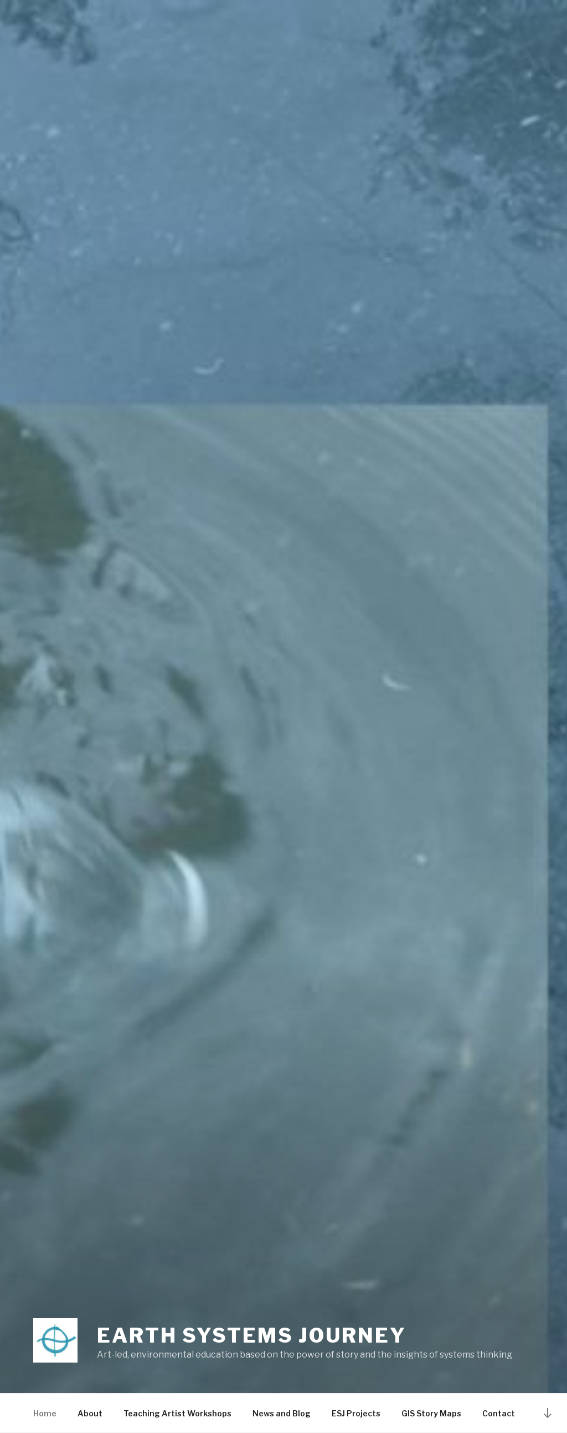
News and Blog (281, 1413)
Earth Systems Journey (251, 1335)
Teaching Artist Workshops (177, 1413)
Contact (498, 1413)
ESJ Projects (356, 1413)
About (90, 1413)
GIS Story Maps (431, 1413)
